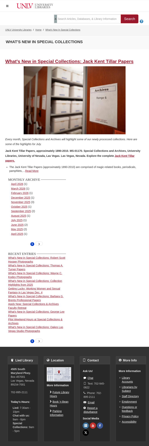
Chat (88, 378)
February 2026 (20, 193)
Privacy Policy (130, 416)
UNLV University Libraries (18, 30)
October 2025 (19, 206)
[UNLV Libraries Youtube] (93, 425)
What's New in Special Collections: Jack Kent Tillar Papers (69, 61)
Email (88, 402)
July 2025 (17, 220)
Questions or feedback (129, 409)
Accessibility (129, 421)
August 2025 (18, 215)
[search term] (87, 18)
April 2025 (17, 233)
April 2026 (17, 184)
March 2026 (18, 188)
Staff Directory (130, 396)
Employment (129, 401)
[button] (7, 6)
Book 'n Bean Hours (59, 403)
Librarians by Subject (129, 389)
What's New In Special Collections (62, 30)
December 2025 (20, 197)
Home (38, 30)
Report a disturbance (90, 409)
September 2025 (21, 211)
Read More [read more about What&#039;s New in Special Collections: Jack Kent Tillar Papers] (31, 170)
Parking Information (56, 413)
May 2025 (17, 229)
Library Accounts (127, 379)
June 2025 (17, 224)
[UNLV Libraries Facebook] (100, 425)
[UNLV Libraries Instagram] (86, 425)
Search (129, 19)
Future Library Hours (59, 394)
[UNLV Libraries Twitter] (86, 433)
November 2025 (20, 202)
